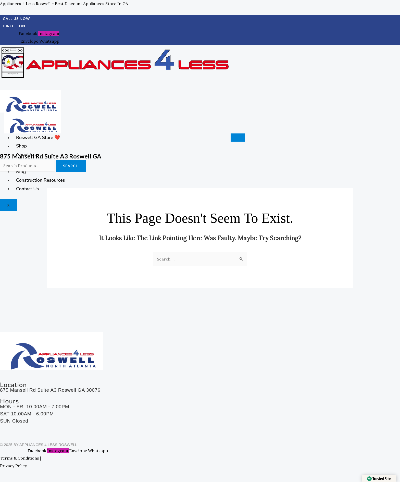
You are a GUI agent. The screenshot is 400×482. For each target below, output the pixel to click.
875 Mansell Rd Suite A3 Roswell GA (50, 156)
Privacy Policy (13, 465)
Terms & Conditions (19, 458)
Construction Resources (40, 180)
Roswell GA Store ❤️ (38, 137)
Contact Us (27, 189)
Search (71, 166)
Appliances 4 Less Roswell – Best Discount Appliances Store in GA (64, 3)
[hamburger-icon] (238, 137)
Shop (21, 146)
